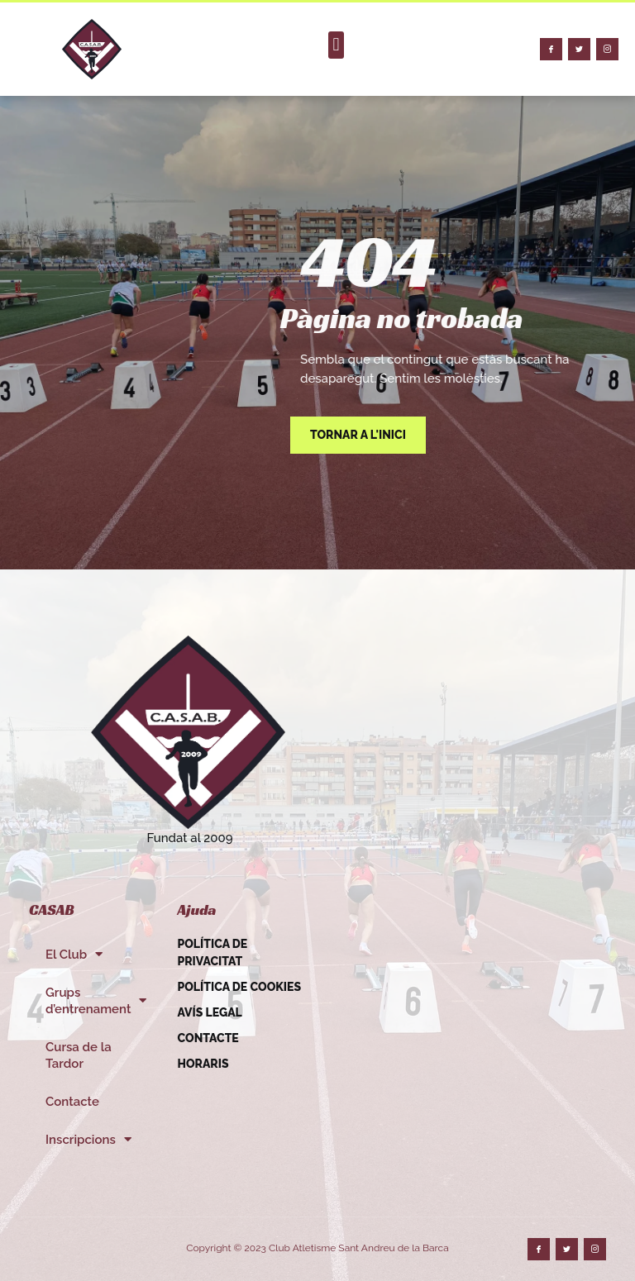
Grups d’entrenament (95, 1001)
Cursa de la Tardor (78, 1055)
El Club (74, 954)
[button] (336, 45)
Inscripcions (88, 1139)
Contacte (72, 1101)
